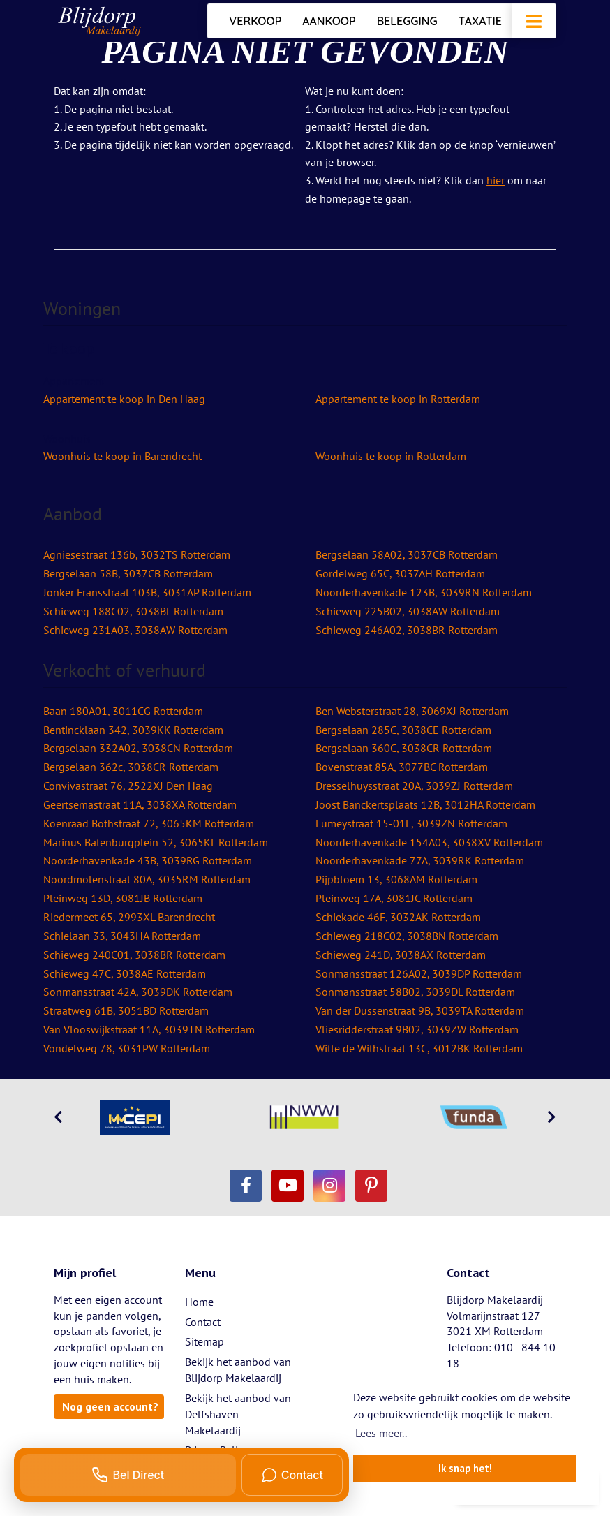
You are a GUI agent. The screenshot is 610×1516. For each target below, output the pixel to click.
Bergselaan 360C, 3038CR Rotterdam (403, 748)
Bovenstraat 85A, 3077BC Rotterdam (401, 767)
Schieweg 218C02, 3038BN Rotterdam (406, 936)
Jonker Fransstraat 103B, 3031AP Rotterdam (147, 592)
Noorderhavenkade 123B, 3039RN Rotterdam (423, 592)
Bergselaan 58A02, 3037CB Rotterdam (406, 554)
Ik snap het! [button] (465, 1468)
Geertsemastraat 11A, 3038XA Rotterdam (140, 804)
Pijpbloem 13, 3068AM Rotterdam (396, 879)
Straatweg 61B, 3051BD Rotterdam (126, 1010)
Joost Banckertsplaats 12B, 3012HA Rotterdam (425, 804)
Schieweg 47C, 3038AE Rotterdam (124, 973)
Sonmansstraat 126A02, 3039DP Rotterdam (418, 973)
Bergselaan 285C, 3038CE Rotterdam (403, 730)
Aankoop (328, 21)
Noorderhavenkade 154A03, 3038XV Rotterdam (429, 842)
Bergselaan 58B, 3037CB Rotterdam (128, 573)
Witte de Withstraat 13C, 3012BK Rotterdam (419, 1048)
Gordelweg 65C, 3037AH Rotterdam (400, 573)
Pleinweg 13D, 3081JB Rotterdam (122, 898)
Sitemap (204, 1341)
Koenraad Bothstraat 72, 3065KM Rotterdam (148, 823)
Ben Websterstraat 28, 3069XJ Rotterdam (412, 711)
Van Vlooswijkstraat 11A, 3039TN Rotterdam (149, 1029)
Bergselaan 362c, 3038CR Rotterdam (130, 767)
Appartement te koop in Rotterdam (397, 399)
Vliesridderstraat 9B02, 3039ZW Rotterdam (417, 1029)
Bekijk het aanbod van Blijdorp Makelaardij (238, 1370)
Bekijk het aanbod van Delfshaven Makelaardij (238, 1414)
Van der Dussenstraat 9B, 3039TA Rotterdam (419, 1010)
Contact (203, 1322)
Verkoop (255, 21)
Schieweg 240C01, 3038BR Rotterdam (134, 955)
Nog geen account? (110, 1406)
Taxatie (480, 21)
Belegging (407, 21)
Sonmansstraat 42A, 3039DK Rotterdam (137, 992)
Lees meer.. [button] (381, 1433)
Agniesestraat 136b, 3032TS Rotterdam (136, 554)
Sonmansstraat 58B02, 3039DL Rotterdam (415, 992)
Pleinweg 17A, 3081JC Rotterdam (394, 898)
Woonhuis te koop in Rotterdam (390, 456)
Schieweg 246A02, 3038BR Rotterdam (406, 630)
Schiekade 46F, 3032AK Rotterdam (398, 917)
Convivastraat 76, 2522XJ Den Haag (128, 786)
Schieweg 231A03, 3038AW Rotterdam (135, 630)
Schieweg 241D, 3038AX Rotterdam (400, 955)
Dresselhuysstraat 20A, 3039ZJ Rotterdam (414, 786)
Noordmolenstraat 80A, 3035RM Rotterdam (147, 879)
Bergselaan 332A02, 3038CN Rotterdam (138, 748)
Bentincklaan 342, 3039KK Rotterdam (133, 730)
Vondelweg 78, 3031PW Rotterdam (126, 1048)
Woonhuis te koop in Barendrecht (122, 456)
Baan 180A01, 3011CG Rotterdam (123, 711)
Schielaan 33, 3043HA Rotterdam (122, 936)
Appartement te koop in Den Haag (124, 399)
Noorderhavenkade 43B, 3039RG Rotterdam (147, 860)
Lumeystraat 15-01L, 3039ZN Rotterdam (411, 823)
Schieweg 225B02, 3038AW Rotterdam (407, 611)
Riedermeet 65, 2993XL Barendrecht (129, 917)
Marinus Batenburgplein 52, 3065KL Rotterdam (155, 842)
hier (495, 180)
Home (199, 1302)
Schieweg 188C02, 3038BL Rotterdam (133, 611)
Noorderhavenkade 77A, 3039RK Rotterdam (419, 860)
